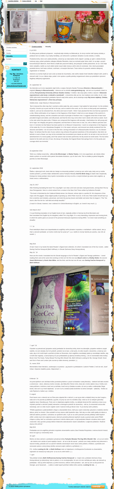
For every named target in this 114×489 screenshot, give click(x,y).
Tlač (41, 1)
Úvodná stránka (37, 46)
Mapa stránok (26, 1)
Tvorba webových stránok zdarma (79, 487)
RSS (36, 1)
